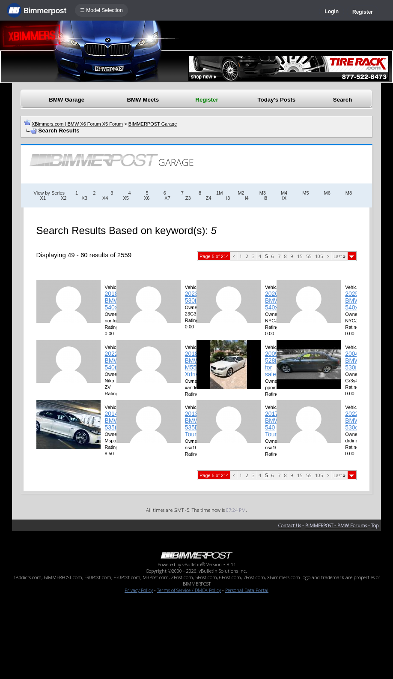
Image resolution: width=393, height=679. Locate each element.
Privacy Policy (139, 590)
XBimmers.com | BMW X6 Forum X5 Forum (77, 123)
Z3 (188, 198)
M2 (241, 192)
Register (362, 12)
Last (339, 256)
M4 (284, 192)
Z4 (208, 198)
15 (299, 256)
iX (284, 198)
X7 (167, 198)
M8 (348, 192)
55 (308, 256)
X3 (84, 198)
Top (374, 525)
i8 (266, 198)
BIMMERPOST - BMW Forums (336, 525)
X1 (43, 198)
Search (342, 99)
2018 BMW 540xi (112, 300)
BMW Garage (66, 99)
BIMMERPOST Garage (152, 123)
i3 (228, 198)
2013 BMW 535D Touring (195, 424)
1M (219, 192)
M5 (305, 192)
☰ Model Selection (101, 10)
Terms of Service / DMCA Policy (189, 590)
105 (319, 256)
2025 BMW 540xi (352, 300)
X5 (125, 198)
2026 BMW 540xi (272, 300)
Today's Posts (276, 99)
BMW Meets (143, 99)
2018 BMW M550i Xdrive (193, 364)
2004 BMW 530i (352, 360)
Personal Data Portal (246, 590)
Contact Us (289, 525)
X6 (146, 198)
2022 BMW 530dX (353, 420)
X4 (105, 198)
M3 (262, 192)
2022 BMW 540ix (112, 360)
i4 (247, 198)
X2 (63, 198)
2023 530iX (192, 297)
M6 (327, 192)
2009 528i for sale (271, 364)
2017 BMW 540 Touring (275, 424)
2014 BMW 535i (112, 420)
